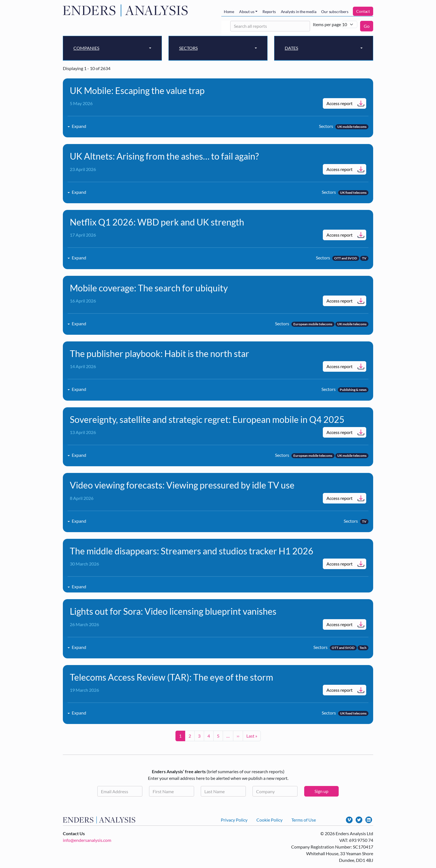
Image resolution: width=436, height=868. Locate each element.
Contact (363, 11)
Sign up (321, 791)
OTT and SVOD (345, 258)
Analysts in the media (298, 11)
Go (367, 26)
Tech (363, 648)
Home (229, 11)
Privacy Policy (234, 819)
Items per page (327, 24)
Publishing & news (353, 390)
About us (246, 11)
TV (364, 258)
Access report (339, 103)
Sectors (188, 48)
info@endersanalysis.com (87, 840)
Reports (269, 11)
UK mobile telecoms (351, 127)
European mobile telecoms (312, 324)
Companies (86, 48)
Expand (79, 126)
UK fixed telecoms (353, 192)
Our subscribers (334, 11)
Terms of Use (303, 819)
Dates (291, 48)
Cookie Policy (269, 819)
